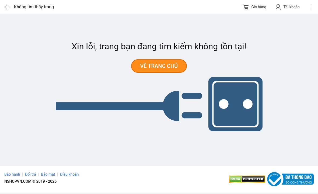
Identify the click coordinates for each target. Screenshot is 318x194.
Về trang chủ (159, 66)
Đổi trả (30, 174)
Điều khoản (69, 174)
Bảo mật (48, 174)
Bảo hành (12, 174)
